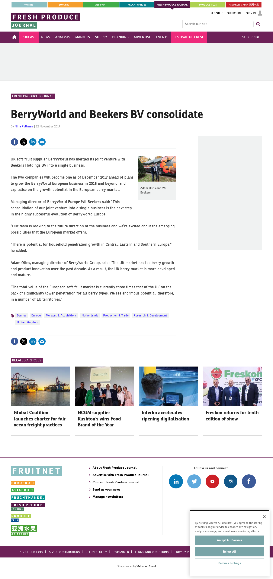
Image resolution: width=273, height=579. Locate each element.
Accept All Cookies (229, 555)
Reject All (229, 566)
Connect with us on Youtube (212, 481)
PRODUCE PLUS (208, 4)
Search (258, 23)
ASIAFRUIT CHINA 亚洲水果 (244, 4)
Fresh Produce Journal (33, 96)
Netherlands (90, 315)
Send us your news (106, 489)
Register (216, 13)
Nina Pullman (24, 126)
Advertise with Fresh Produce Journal (121, 475)
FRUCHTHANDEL (137, 4)
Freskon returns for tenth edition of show (232, 415)
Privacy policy (185, 552)
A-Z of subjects (31, 552)
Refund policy (96, 552)
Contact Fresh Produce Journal (116, 482)
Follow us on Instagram (231, 481)
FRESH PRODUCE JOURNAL (172, 4)
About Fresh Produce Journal (114, 467)
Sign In (251, 13)
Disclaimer (121, 552)
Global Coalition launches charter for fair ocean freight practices (40, 418)
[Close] (264, 531)
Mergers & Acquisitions (61, 315)
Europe (36, 315)
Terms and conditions (152, 552)
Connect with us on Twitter (194, 481)
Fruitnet (29, 4)
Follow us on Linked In (176, 481)
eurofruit (65, 4)
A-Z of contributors (64, 552)
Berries (21, 315)
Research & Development (150, 315)
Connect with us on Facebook (249, 481)
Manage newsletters (108, 496)
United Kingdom (27, 322)
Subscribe (234, 13)
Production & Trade (116, 315)
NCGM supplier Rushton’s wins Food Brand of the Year (99, 418)
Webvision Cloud (146, 566)
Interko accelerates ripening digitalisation (165, 415)
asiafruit (101, 4)
